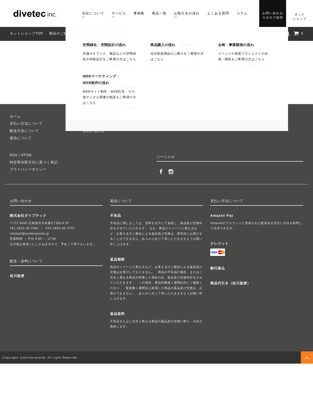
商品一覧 (159, 13)
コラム (241, 13)
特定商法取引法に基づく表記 (34, 162)
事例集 (139, 13)
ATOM (26, 155)
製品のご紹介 (60, 33)
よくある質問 (218, 13)
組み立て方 (86, 33)
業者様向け (139, 33)
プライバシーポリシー (28, 169)
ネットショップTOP (26, 33)
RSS (14, 155)
